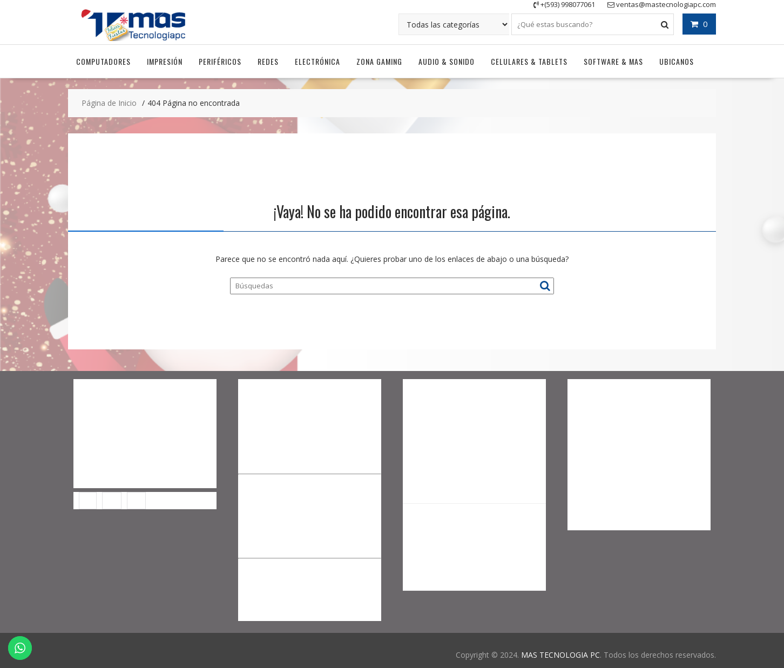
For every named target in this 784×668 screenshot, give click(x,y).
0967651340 (630, 449)
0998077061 (632, 495)
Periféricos (220, 60)
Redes (268, 60)
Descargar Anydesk (107, 433)
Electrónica (317, 60)
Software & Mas (613, 60)
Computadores (103, 60)
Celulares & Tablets (529, 60)
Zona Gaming (379, 60)
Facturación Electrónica (114, 481)
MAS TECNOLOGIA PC (560, 654)
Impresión (165, 60)
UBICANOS (676, 60)
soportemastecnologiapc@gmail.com (632, 517)
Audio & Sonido (446, 60)
